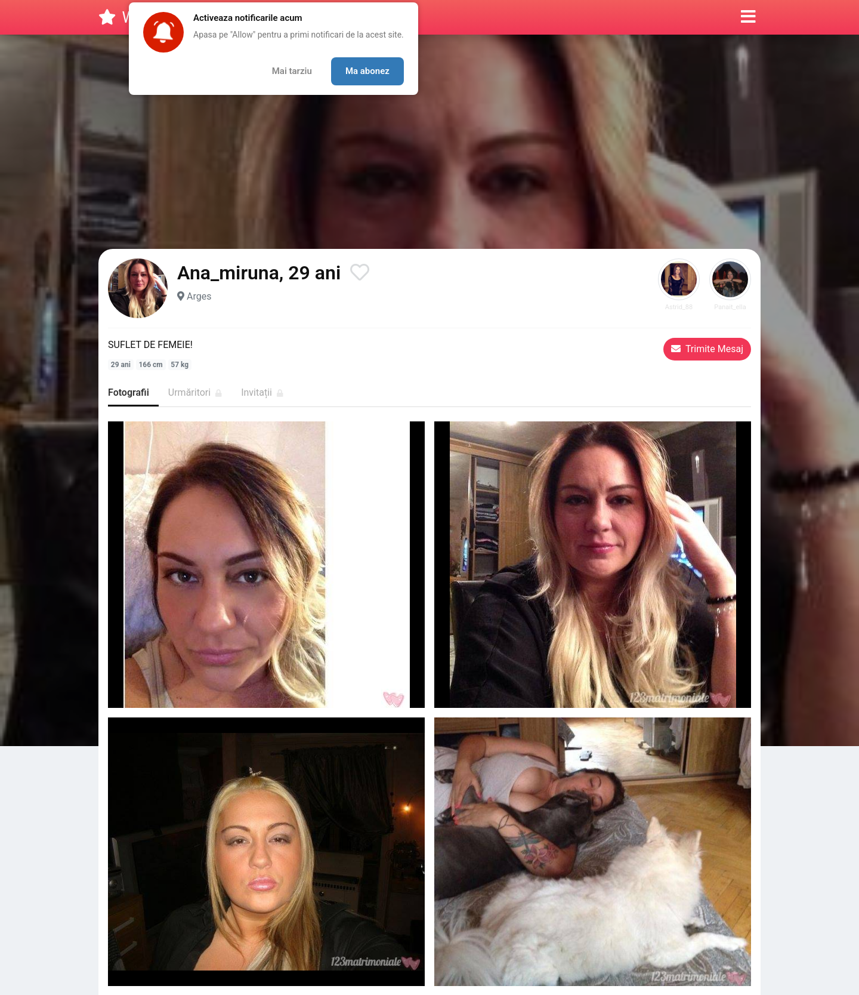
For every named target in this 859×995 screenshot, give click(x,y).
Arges (199, 296)
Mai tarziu (292, 71)
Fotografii (128, 392)
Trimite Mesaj (707, 349)
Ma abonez (367, 71)
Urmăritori (195, 392)
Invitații (262, 392)
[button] (748, 17)
